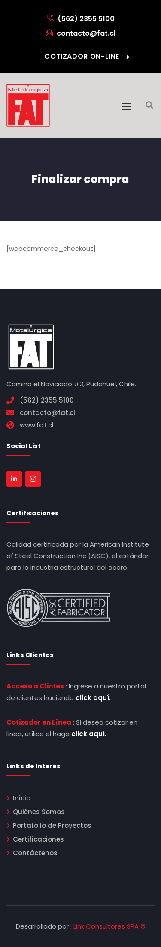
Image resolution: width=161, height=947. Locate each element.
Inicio (21, 798)
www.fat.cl (37, 425)
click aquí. (93, 697)
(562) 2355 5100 (81, 19)
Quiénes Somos (39, 811)
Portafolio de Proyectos (52, 825)
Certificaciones (38, 839)
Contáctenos (35, 852)
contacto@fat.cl (80, 33)
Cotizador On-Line (81, 56)
